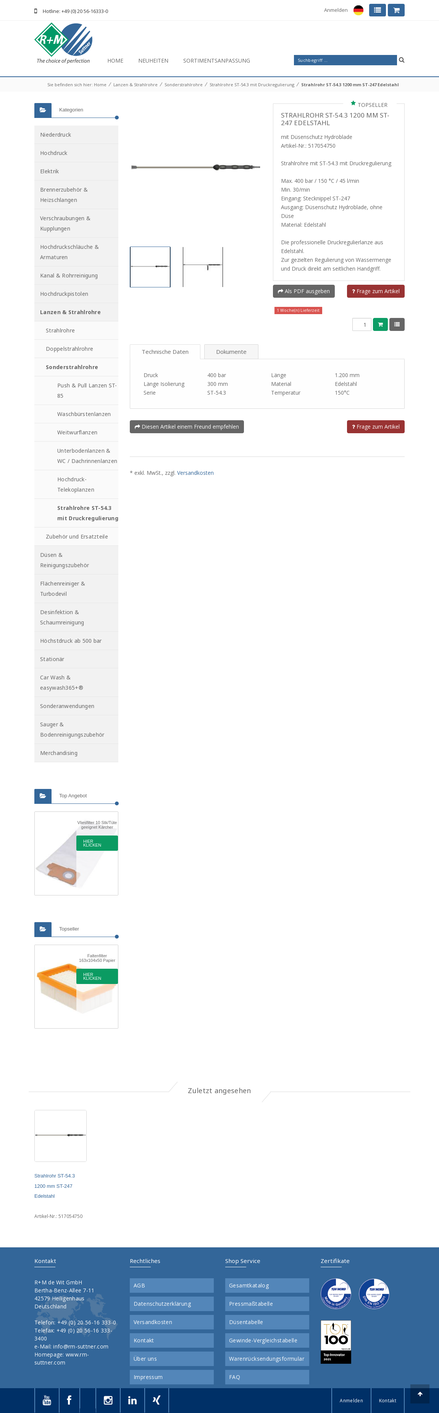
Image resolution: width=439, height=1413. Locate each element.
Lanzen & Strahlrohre (135, 84)
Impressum (148, 1377)
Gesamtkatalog (249, 1285)
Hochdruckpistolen (64, 293)
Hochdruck (54, 152)
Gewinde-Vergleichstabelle (263, 1340)
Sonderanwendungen (67, 706)
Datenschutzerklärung (162, 1303)
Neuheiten (153, 60)
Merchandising (58, 753)
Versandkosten (195, 472)
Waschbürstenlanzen (84, 414)
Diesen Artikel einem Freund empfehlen (187, 426)
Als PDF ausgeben (304, 291)
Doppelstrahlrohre (69, 348)
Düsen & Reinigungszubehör (64, 560)
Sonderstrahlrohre (184, 84)
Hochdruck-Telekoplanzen (75, 484)
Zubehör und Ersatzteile (77, 536)
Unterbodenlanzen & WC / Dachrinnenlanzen (87, 456)
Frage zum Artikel (376, 291)
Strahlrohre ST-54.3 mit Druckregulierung (252, 84)
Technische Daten (165, 351)
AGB (139, 1285)
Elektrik (49, 171)
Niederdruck (55, 134)
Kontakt (144, 1340)
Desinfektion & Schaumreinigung (62, 617)
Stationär (52, 659)
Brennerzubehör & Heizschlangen (64, 194)
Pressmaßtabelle (251, 1303)
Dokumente (231, 351)
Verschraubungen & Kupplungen (65, 223)
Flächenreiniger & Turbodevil (62, 588)
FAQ (234, 1377)
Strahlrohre (60, 330)
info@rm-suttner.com (80, 1346)
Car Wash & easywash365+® (61, 682)
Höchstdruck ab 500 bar (71, 640)
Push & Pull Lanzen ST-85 (87, 390)
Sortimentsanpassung (216, 60)
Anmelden (336, 9)
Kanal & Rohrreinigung (69, 275)
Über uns (145, 1358)
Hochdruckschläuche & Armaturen (69, 252)
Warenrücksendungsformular (266, 1358)
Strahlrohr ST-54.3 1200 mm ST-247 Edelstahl (350, 84)
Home (115, 60)
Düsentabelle (246, 1322)
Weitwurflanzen (77, 432)
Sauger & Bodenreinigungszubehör (72, 729)
